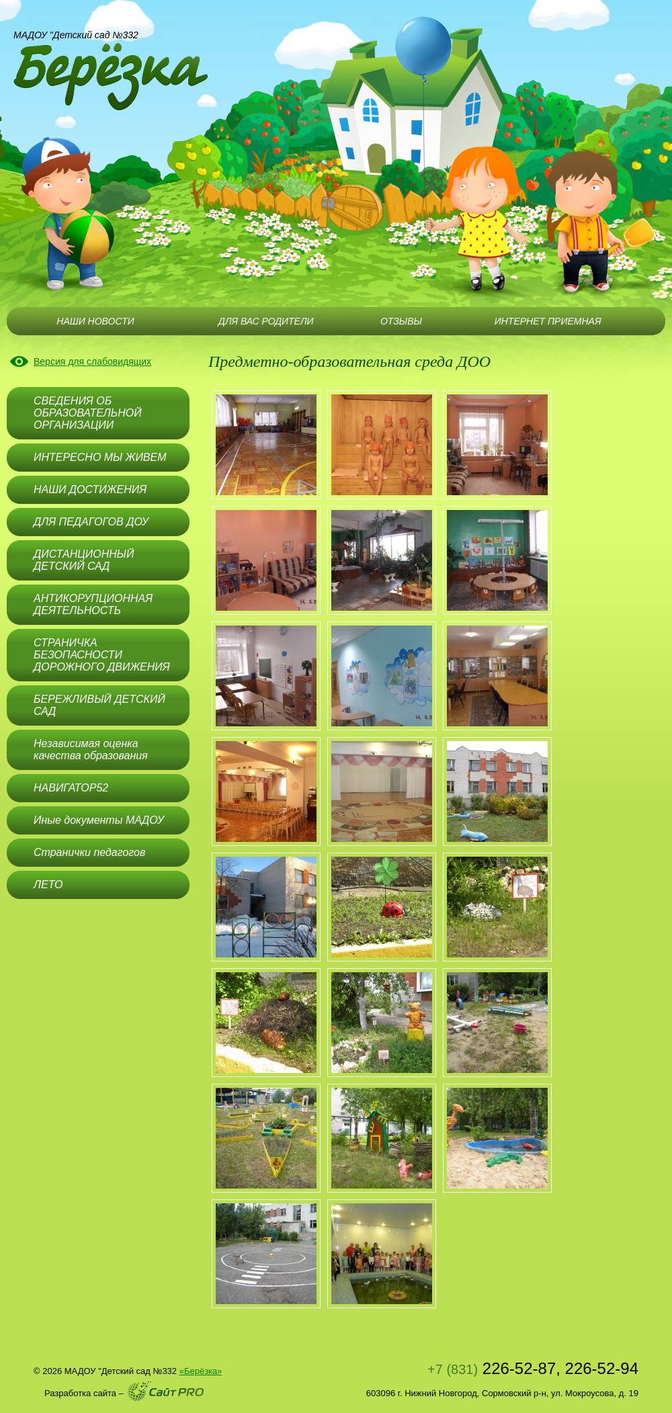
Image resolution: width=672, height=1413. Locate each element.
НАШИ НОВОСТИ (95, 321)
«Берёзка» (200, 1371)
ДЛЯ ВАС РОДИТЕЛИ (265, 321)
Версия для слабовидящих (92, 361)
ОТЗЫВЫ (401, 321)
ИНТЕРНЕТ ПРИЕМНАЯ (548, 321)
